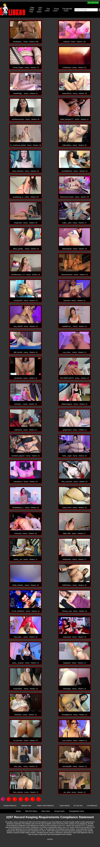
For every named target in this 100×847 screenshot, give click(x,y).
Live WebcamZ (92, 805)
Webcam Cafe (26, 805)
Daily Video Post (31, 10)
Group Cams (56, 10)
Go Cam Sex (78, 805)
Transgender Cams (67, 10)
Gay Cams (47, 10)
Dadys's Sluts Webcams (45, 805)
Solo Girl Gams (39, 10)
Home (18, 811)
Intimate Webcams (9, 805)
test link (50, 839)
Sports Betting (64, 805)
